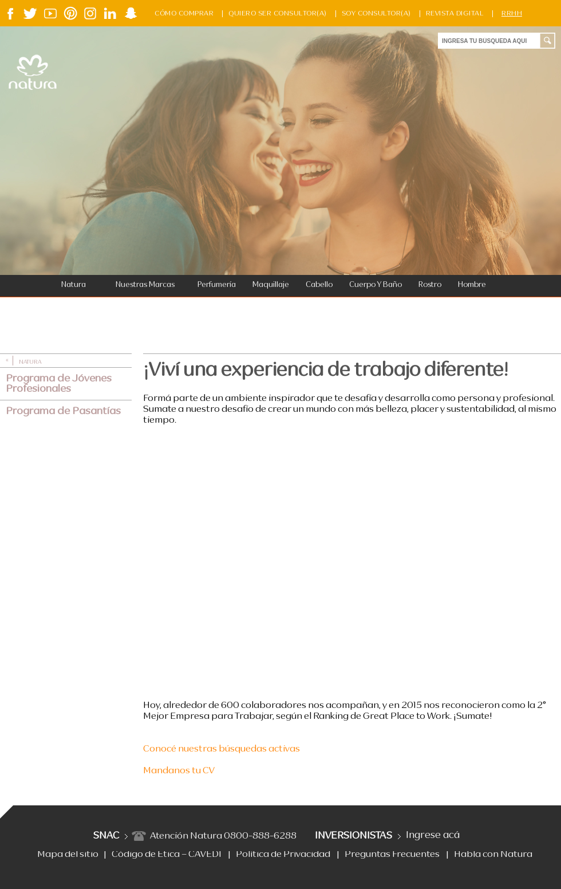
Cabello (319, 285)
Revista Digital (455, 13)
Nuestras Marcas (145, 285)
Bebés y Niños (80, 308)
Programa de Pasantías (63, 411)
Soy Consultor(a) (376, 13)
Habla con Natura (493, 854)
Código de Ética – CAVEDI (167, 854)
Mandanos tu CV (179, 771)
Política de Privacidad (283, 854)
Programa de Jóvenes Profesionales (59, 383)
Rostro (429, 285)
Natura (73, 285)
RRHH (511, 13)
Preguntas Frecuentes (392, 854)
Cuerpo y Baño (375, 285)
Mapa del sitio (67, 854)
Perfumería (216, 285)
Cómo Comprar (184, 13)
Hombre (472, 285)
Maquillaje (270, 285)
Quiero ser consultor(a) (277, 13)
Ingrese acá (433, 835)
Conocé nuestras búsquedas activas (221, 749)
